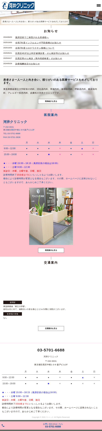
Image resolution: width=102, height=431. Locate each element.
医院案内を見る (51, 250)
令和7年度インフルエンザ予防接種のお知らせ (38, 43)
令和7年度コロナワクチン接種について (34, 48)
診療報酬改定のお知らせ (27, 64)
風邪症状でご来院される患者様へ (32, 37)
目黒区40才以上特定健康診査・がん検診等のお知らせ (42, 53)
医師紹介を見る (51, 101)
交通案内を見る (51, 328)
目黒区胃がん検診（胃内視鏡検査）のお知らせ (38, 58)
